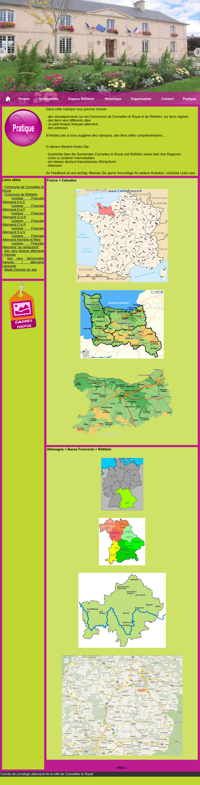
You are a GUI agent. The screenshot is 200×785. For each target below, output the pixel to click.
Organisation (141, 99)
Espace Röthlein (81, 99)
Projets (24, 99)
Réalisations (48, 99)
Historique (113, 99)
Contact (167, 99)
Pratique (189, 99)
